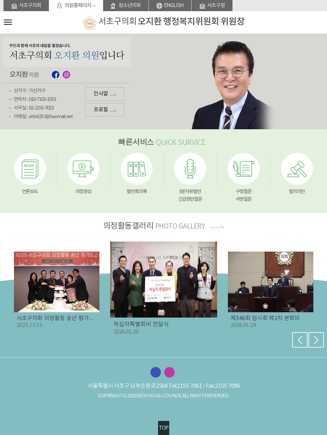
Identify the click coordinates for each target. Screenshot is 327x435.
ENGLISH (174, 5)
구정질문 (244, 191)
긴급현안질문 (190, 199)
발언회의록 (137, 191)
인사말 (101, 94)
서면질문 (244, 199)
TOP (163, 428)
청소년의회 (129, 5)
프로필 (101, 110)
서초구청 (216, 5)
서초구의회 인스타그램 (169, 372)
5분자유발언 (190, 191)
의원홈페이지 (78, 5)
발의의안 (297, 191)
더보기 (217, 226)
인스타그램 (66, 75)
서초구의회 (30, 5)
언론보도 (30, 191)
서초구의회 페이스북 (155, 372)
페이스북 (55, 75)
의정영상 (83, 191)
